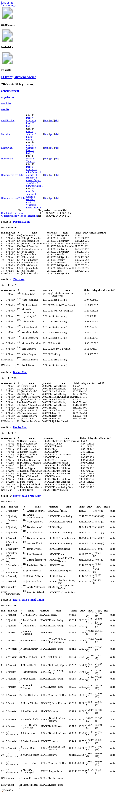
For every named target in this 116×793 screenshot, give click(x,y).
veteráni (31, 205)
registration (8, 97)
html (46, 120)
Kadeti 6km (7, 147)
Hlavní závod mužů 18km (13, 198)
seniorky (31, 177)
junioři (30, 196)
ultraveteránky (34, 186)
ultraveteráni (33, 207)
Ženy (30, 161)
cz (8, 2)
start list (6, 103)
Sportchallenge (8, 5)
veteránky (32, 183)
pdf (51, 120)
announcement (10, 90)
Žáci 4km (5, 134)
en (12, 2)
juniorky (31, 175)
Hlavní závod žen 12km (12, 175)
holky (30, 126)
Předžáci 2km (7, 120)
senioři (30, 199)
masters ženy (33, 180)
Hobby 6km (7, 158)
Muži (30, 158)
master (30, 202)
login (3, 2)
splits (112, 510)
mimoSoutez (33, 172)
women (31, 120)
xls (56, 120)
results (5, 109)
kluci (30, 123)
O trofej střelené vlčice (18, 77)
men (29, 118)
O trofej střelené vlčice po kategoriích (19, 215)
